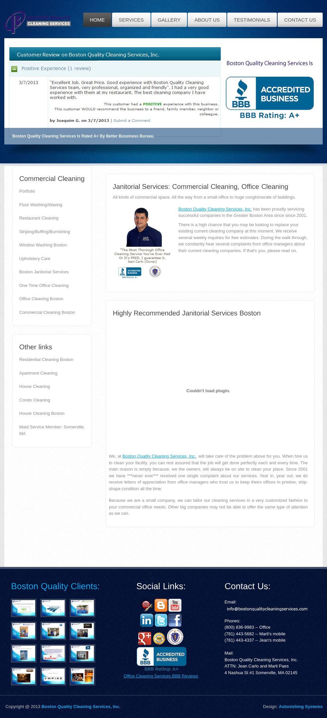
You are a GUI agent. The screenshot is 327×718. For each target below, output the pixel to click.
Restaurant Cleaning (39, 218)
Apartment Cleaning (38, 373)
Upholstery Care (34, 258)
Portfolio (27, 191)
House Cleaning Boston (42, 413)
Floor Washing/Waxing (40, 204)
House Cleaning (34, 386)
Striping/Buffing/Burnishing (44, 231)
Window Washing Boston (43, 244)
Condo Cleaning (34, 400)
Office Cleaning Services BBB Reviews (161, 675)
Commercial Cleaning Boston (47, 312)
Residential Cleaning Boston (46, 359)
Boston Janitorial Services (44, 271)
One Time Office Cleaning (44, 285)
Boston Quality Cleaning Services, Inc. (215, 209)
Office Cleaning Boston (41, 298)
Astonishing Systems (301, 706)
